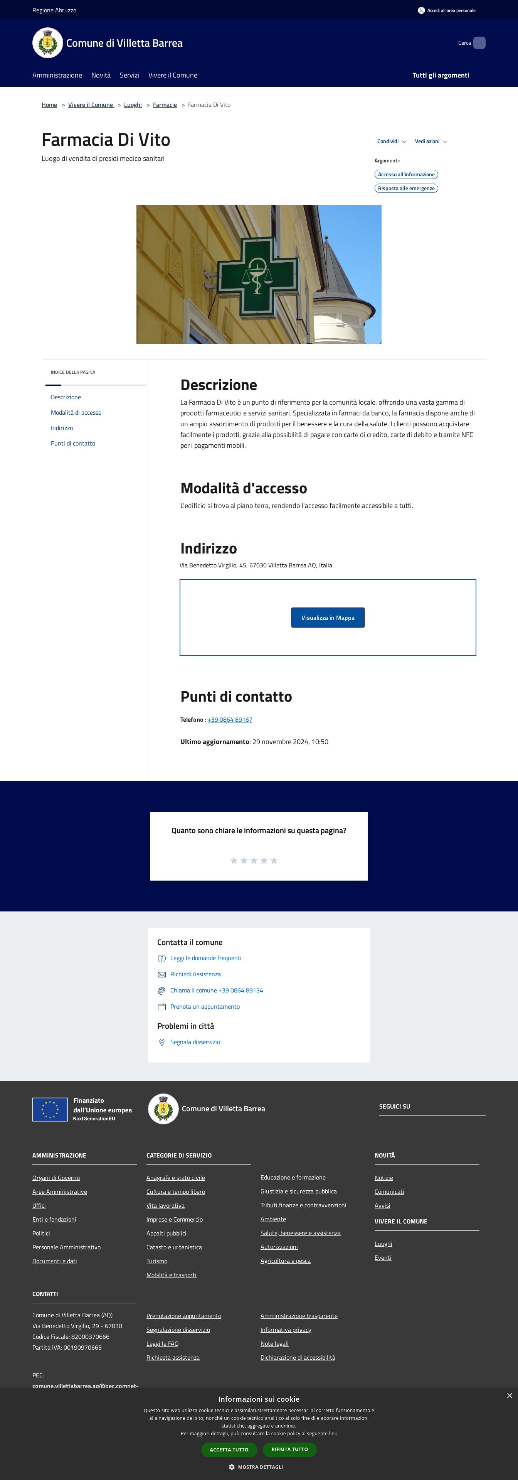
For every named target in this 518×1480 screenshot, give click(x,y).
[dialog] (259, 1434)
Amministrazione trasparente (299, 1315)
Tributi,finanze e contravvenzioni (303, 1205)
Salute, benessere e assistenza (301, 1232)
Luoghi (133, 104)
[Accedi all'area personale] (447, 10)
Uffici (39, 1205)
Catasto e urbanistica (174, 1247)
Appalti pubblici (166, 1233)
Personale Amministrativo (66, 1247)
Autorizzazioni (279, 1246)
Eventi (383, 1257)
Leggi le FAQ (162, 1343)
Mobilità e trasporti (171, 1274)
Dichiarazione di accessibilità (298, 1357)
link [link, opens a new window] (333, 1433)
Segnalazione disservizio (178, 1329)
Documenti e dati (54, 1261)
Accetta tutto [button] (229, 1449)
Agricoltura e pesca (286, 1260)
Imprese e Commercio (174, 1219)
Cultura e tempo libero (175, 1191)
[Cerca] (476, 43)
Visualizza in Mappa (328, 617)
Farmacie (165, 104)
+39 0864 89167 (230, 719)
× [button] (509, 1396)
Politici (41, 1233)
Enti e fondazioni (54, 1219)
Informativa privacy (286, 1329)
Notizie (384, 1177)
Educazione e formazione (293, 1177)
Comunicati (389, 1191)
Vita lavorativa (165, 1205)
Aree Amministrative (59, 1191)
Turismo (156, 1261)
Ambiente (273, 1218)
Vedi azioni (432, 141)
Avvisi (382, 1205)
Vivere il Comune (91, 104)
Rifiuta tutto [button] (290, 1449)
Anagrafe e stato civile (175, 1177)
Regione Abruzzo (54, 10)
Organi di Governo (56, 1177)
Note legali (275, 1343)
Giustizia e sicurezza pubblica (299, 1191)
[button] (259, 1467)
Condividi (393, 141)
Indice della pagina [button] (73, 372)
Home (49, 104)
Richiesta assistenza (173, 1357)
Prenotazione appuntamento (183, 1315)
